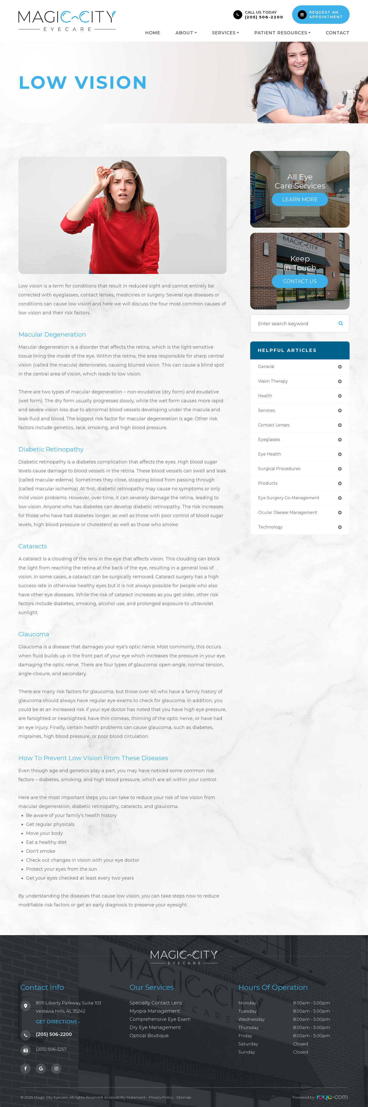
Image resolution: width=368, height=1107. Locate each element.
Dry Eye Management (154, 1027)
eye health (270, 457)
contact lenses (275, 427)
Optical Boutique (149, 1035)
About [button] (186, 32)
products (268, 488)
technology (271, 533)
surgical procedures (281, 472)
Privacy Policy (161, 1094)
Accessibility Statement (124, 1094)
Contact (338, 32)
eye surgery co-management (292, 503)
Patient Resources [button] (282, 32)
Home (152, 32)
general (267, 367)
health (265, 397)
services (267, 412)
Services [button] (225, 32)
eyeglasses (270, 442)
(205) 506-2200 (264, 17)
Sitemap (183, 1094)
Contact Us (300, 281)
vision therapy (275, 382)
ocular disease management (292, 518)
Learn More (300, 199)
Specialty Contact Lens (155, 1002)
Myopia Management (153, 1011)
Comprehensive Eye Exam (159, 1019)
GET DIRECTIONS (50, 1020)
